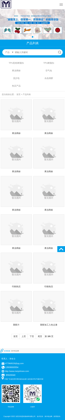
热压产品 (16, 86)
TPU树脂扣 (48, 63)
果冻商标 (16, 70)
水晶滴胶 (48, 78)
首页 (18, 94)
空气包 (48, 70)
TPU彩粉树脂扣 (16, 63)
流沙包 (16, 78)
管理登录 (57, 416)
